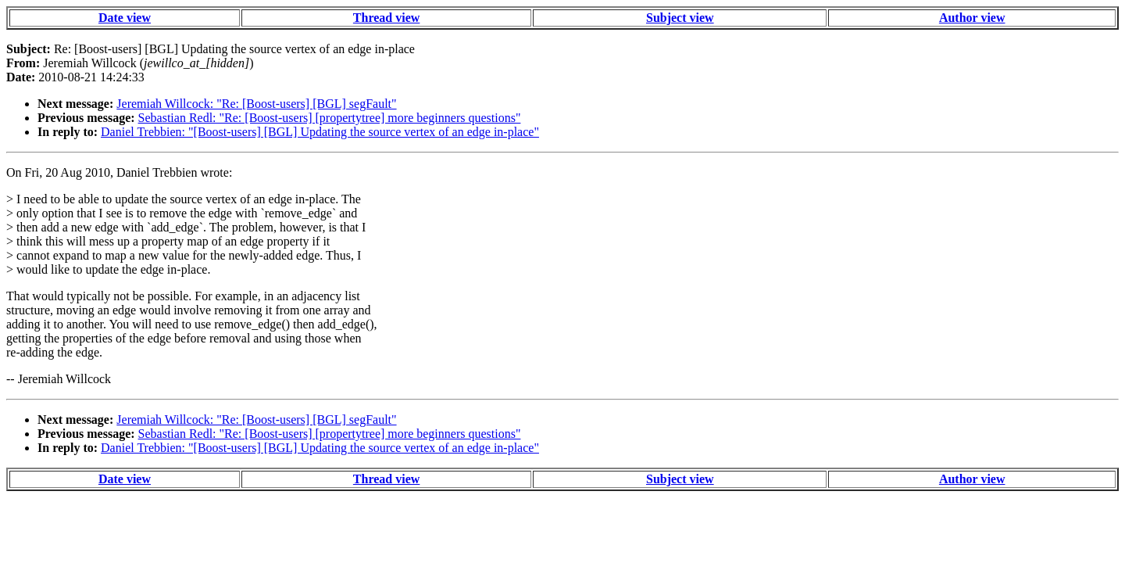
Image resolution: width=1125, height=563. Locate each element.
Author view (972, 17)
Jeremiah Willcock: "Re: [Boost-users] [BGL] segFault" (256, 103)
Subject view (680, 17)
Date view (124, 17)
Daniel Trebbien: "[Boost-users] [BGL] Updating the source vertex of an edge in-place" (320, 131)
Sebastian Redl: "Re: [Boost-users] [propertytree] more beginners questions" (329, 117)
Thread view (386, 17)
